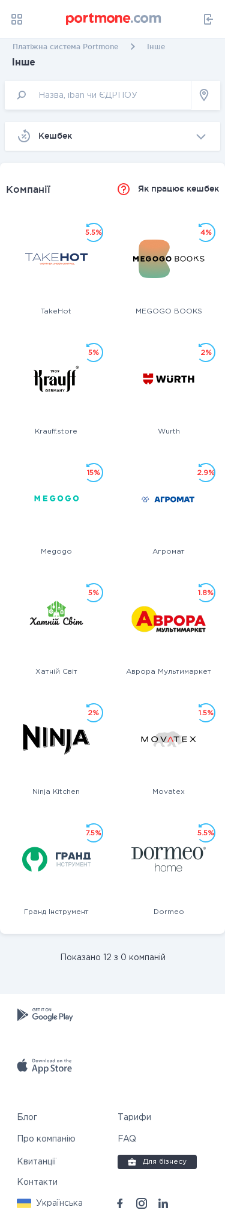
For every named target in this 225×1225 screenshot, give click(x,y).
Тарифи (134, 1117)
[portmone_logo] (114, 19)
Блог (27, 1117)
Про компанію (46, 1139)
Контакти (37, 1182)
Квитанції (36, 1162)
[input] (98, 95)
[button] (50, 1203)
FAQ (127, 1139)
